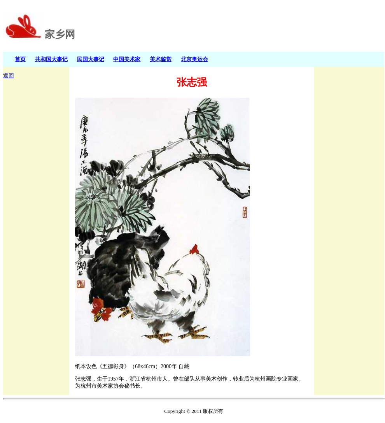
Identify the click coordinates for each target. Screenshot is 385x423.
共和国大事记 (51, 59)
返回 (8, 76)
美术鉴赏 (161, 59)
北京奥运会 (194, 59)
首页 (20, 59)
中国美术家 (126, 59)
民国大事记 (90, 59)
